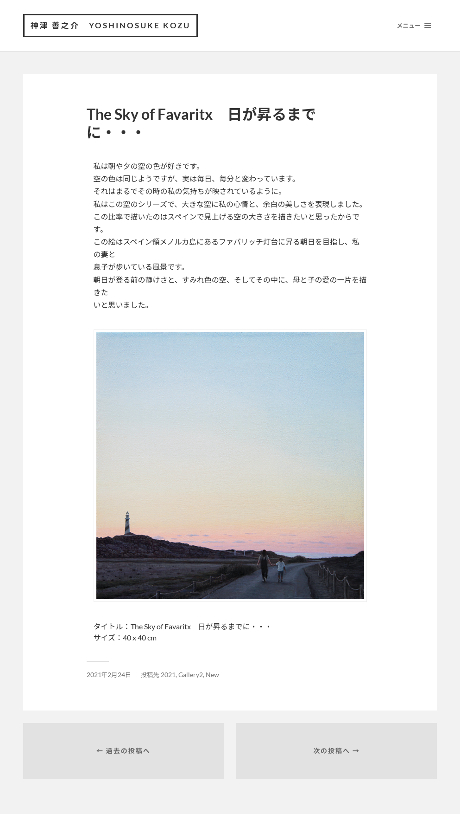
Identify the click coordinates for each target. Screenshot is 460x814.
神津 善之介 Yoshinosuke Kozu (110, 25)
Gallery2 (190, 674)
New (212, 674)
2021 (168, 674)
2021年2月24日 (109, 674)
